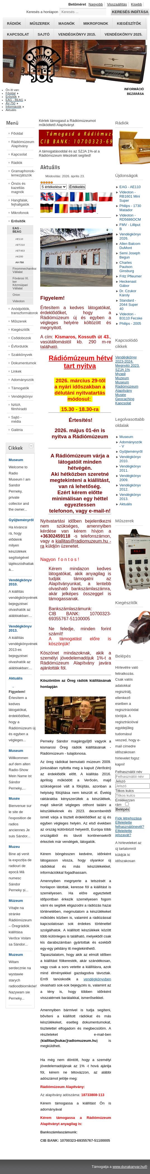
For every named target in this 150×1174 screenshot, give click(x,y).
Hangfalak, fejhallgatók (20, 202)
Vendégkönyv (22, 396)
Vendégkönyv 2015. (77, 34)
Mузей (120, 374)
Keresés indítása (130, 12)
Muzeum (16, 955)
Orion (16, 294)
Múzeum (16, 901)
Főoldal (17, 133)
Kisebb (136, 4)
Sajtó (44, 34)
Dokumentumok (22, 363)
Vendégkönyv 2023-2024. (126, 359)
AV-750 (19, 262)
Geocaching (124, 399)
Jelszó (120, 781)
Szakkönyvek (21, 355)
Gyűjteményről (21, 520)
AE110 (19, 239)
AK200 (19, 256)
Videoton (19, 301)
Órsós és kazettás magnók (18, 187)
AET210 (20, 244)
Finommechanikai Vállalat (23, 270)
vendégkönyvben (97, 979)
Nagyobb (96, 4)
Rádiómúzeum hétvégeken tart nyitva (91, 362)
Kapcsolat (18, 34)
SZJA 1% (122, 370)
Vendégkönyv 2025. (123, 34)
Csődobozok (21, 338)
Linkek (16, 371)
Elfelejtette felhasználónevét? (129, 824)
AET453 (20, 250)
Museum (16, 460)
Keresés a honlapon (42, 12)
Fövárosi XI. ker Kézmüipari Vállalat (21, 283)
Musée (14, 798)
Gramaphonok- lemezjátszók (22, 173)
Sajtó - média (16, 419)
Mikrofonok (96, 23)
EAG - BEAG (17, 230)
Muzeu (14, 847)
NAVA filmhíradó (19, 407)
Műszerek (40, 23)
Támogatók (20, 388)
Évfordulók (19, 346)
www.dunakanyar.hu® (130, 1167)
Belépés (122, 809)
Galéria (17, 430)
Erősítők (18, 221)
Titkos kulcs (124, 791)
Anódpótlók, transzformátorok (22, 311)
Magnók (66, 23)
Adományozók (22, 380)
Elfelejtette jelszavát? (123, 833)
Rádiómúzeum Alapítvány (22, 144)
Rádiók (14, 23)
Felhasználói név (128, 772)
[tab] (32, 445)
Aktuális (16, 678)
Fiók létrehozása (128, 818)
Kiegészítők (129, 23)
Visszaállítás (117, 4)
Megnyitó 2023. (127, 365)
